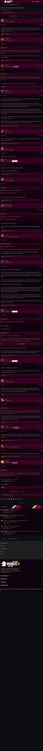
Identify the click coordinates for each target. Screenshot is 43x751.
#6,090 (40, 153)
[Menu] (1, 1)
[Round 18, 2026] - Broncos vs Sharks (14, 603)
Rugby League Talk (7, 617)
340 (16, 16)
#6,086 (40, 43)
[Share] (38, 25)
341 (19, 16)
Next (26, 16)
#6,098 (40, 419)
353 (23, 16)
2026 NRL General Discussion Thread (11, 614)
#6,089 (40, 135)
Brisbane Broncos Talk (7, 606)
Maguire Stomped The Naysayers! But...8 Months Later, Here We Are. (21, 619)
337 (9, 16)
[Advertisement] (21, 242)
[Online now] (3, 499)
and (6, 34)
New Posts (21, 572)
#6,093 (40, 210)
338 (11, 16)
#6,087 (40, 70)
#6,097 (40, 399)
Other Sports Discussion (8, 600)
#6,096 (40, 332)
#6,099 (40, 438)
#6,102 (40, 518)
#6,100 (40, 483)
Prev (3, 16)
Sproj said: (4, 47)
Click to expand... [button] (21, 361)
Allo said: (4, 187)
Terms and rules (4, 673)
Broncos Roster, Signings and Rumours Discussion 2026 (15, 609)
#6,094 (40, 257)
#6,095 (40, 283)
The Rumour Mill (6, 611)
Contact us (3, 670)
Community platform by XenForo (12, 713)
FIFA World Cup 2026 (10, 598)
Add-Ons (26, 713)
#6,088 (40, 95)
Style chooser (4, 667)
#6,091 (40, 164)
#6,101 (41, 502)
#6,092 (40, 183)
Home (2, 678)
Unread (4, 595)
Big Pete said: (4, 350)
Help (1, 676)
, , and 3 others (10, 143)
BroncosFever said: (6, 261)
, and (10, 125)
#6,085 (40, 24)
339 (14, 16)
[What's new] (41, 1)
